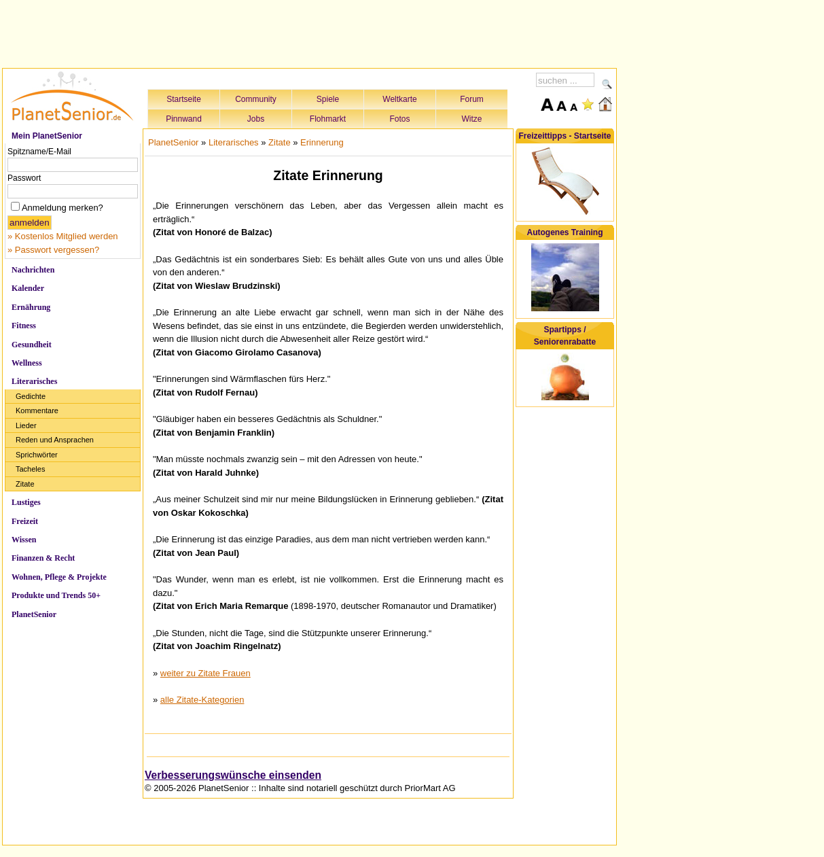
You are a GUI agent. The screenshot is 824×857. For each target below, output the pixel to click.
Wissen (24, 539)
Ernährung (31, 307)
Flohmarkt (328, 119)
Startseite (183, 99)
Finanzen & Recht (43, 558)
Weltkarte (399, 99)
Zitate (25, 484)
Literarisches (34, 381)
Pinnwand (184, 119)
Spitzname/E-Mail (39, 151)
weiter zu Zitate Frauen (205, 673)
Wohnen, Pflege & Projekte (59, 577)
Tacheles (30, 469)
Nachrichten (33, 270)
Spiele (328, 99)
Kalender (28, 288)
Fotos (399, 119)
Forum (472, 99)
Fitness (24, 325)
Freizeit (25, 521)
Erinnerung (322, 142)
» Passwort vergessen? (53, 250)
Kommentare (37, 410)
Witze (472, 119)
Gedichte (31, 396)
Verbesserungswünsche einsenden (233, 775)
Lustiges (26, 502)
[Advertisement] (309, 32)
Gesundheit (32, 344)
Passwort (24, 178)
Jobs (255, 119)
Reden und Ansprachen (55, 440)
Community (255, 99)
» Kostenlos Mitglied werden (62, 236)
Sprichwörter (37, 455)
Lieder (26, 425)
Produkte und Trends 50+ (56, 595)
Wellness (27, 363)
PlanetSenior (34, 614)
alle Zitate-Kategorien (202, 700)
